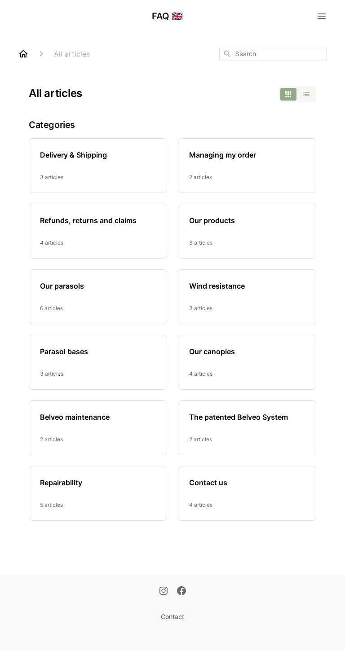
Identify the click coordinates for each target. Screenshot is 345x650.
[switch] (297, 94)
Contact (172, 616)
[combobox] (273, 54)
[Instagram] (163, 591)
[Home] (23, 53)
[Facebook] (181, 591)
